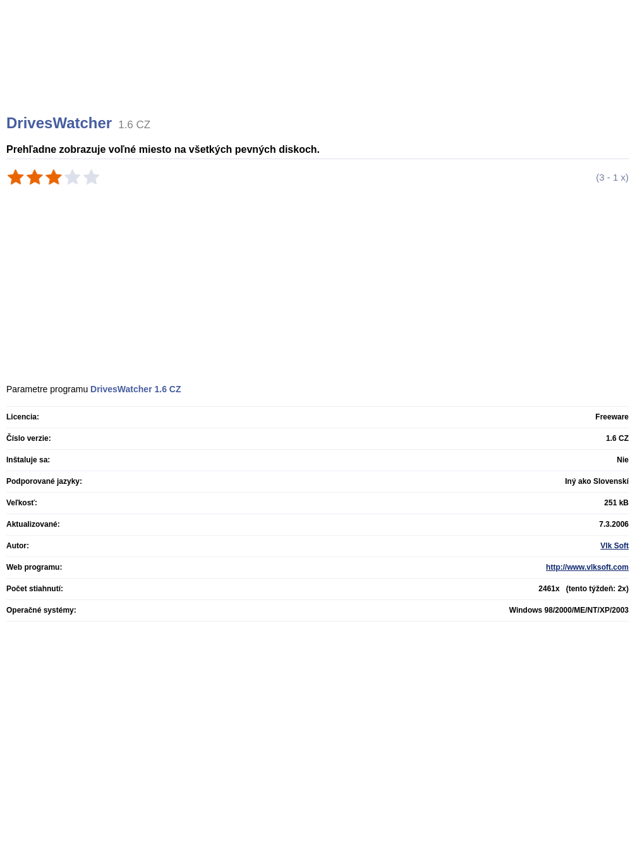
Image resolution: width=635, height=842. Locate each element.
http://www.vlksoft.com (587, 567)
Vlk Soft (614, 545)
